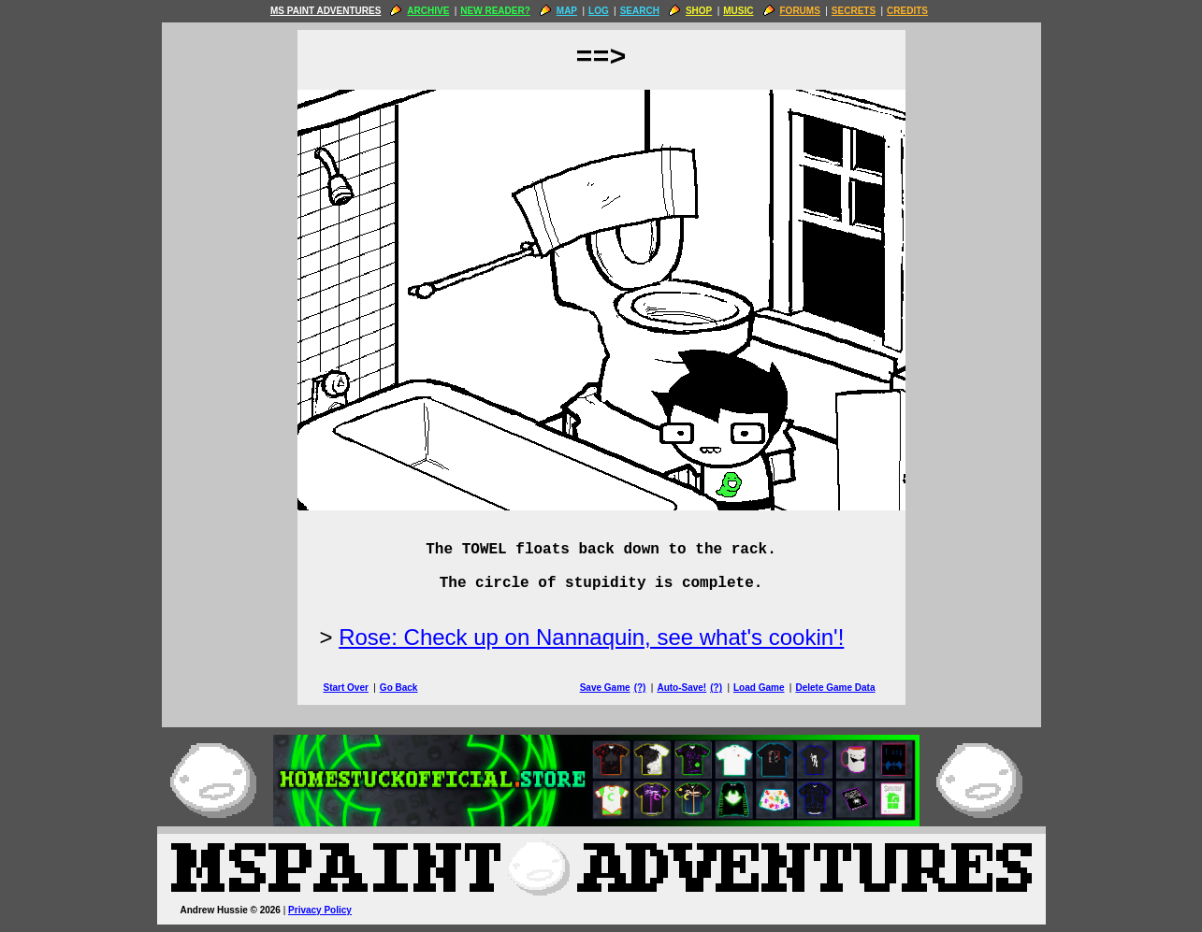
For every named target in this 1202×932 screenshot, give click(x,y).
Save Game (605, 687)
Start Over (346, 687)
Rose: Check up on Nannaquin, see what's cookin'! (591, 637)
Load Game (758, 687)
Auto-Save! (681, 687)
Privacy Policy (320, 910)
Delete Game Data (835, 687)
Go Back (399, 687)
